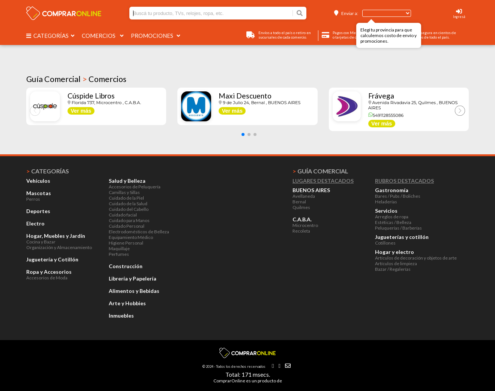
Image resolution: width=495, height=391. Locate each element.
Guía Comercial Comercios (76, 79)
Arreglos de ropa (391, 216)
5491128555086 (386, 115)
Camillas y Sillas (124, 192)
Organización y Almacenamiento (59, 247)
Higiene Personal (126, 243)
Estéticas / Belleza (393, 222)
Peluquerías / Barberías (398, 228)
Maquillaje (119, 248)
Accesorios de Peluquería (134, 187)
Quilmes (301, 207)
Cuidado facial (123, 215)
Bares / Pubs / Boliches (397, 196)
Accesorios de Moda (47, 278)
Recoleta (301, 231)
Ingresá (459, 17)
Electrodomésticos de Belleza (139, 231)
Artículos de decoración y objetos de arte (416, 258)
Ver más (80, 111)
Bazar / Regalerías (393, 269)
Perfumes (119, 254)
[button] (243, 134)
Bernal (299, 201)
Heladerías (386, 201)
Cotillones (385, 243)
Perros (33, 199)
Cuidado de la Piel (126, 198)
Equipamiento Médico (131, 237)
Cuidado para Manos (129, 220)
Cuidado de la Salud (128, 203)
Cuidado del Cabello (128, 209)
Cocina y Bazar (41, 242)
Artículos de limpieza (396, 263)
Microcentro (305, 225)
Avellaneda (303, 196)
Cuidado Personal (126, 226)
